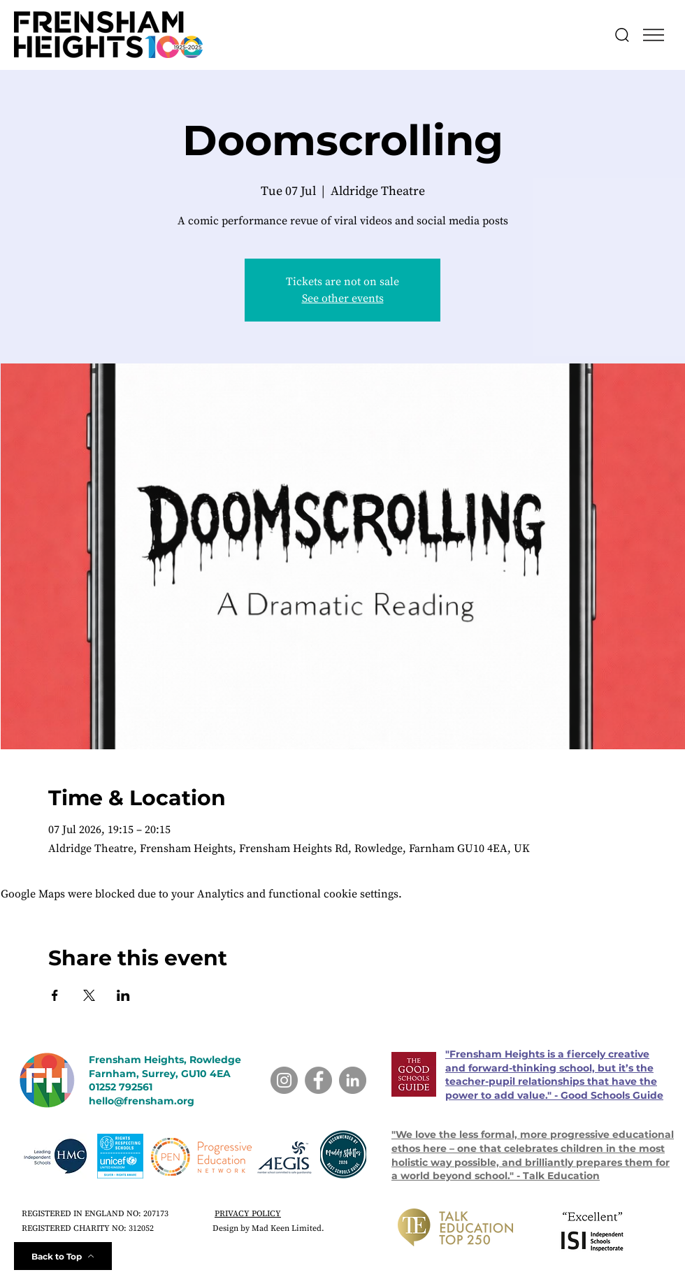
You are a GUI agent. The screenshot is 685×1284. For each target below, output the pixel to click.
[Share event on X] (89, 995)
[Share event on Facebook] (55, 995)
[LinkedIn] (352, 1080)
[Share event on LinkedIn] (123, 995)
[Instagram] (284, 1080)
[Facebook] (318, 1080)
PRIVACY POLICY (248, 1214)
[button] (653, 35)
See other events (343, 298)
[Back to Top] (63, 1256)
